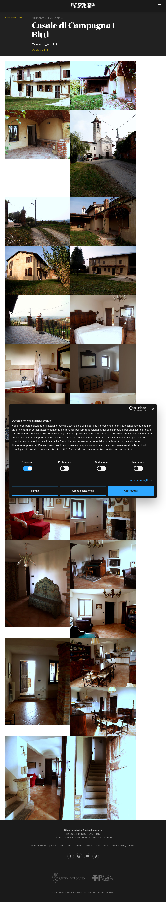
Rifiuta (35, 490)
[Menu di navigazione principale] (159, 6)
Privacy (89, 845)
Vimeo (95, 856)
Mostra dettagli (139, 480)
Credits (132, 845)
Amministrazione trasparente (43, 845)
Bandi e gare (65, 845)
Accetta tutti (131, 490)
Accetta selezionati (83, 490)
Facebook (70, 856)
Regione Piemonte (103, 878)
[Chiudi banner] (153, 409)
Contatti (78, 845)
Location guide (14, 17)
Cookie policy (102, 845)
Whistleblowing (119, 845)
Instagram (79, 856)
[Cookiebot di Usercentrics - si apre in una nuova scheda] (131, 408)
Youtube (87, 856)
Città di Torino (68, 878)
